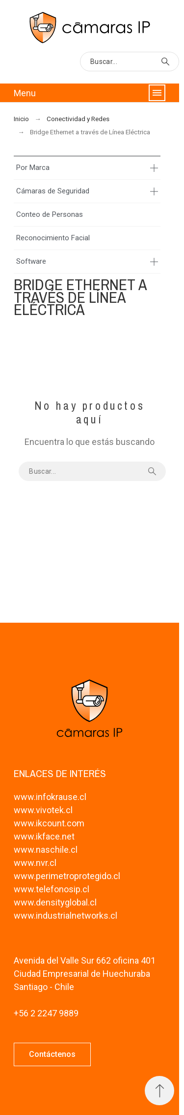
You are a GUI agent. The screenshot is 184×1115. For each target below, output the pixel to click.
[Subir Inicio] (159, 1090)
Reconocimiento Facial (53, 237)
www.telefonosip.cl (51, 889)
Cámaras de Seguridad (52, 191)
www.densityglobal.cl (55, 902)
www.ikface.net (44, 836)
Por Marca (33, 167)
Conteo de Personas (49, 214)
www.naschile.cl (46, 849)
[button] (52, 1054)
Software (31, 261)
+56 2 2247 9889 (46, 1013)
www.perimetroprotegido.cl (67, 876)
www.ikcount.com (49, 823)
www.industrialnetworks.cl (65, 915)
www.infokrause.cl (50, 797)
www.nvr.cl (35, 863)
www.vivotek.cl (43, 810)
